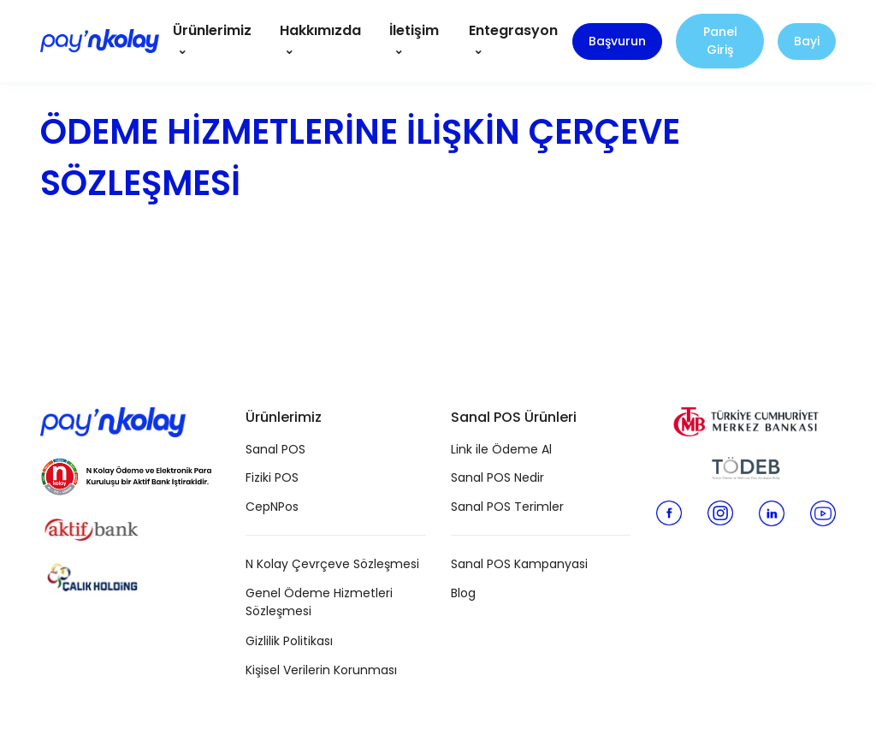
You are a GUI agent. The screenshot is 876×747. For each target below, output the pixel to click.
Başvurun (617, 41)
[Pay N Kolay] (99, 41)
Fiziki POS (272, 477)
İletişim (414, 30)
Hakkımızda (320, 30)
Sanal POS (275, 449)
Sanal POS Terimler (507, 506)
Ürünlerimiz (212, 30)
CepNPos (272, 506)
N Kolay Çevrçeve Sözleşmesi (332, 563)
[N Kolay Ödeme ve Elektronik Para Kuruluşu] (125, 473)
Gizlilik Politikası (289, 640)
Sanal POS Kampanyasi (519, 563)
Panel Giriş (720, 40)
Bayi (807, 41)
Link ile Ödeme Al (501, 449)
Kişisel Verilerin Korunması (321, 670)
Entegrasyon (513, 30)
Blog (463, 593)
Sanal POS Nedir (497, 477)
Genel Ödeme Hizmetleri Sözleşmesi (319, 602)
